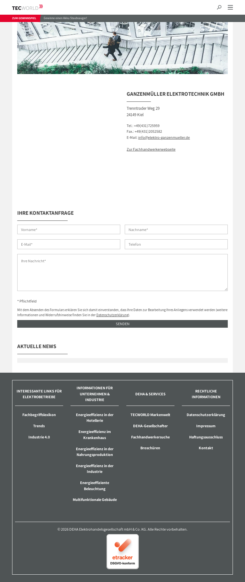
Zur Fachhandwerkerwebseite (151, 149)
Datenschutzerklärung (112, 315)
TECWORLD (33, 7)
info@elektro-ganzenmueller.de (164, 137)
